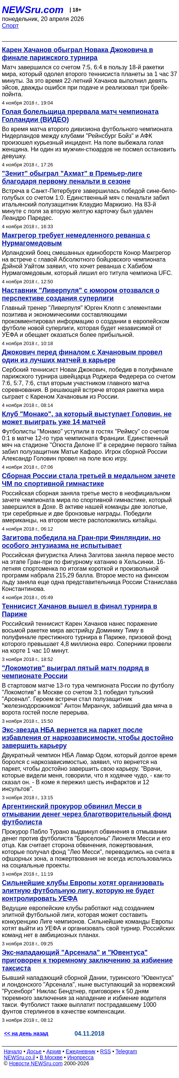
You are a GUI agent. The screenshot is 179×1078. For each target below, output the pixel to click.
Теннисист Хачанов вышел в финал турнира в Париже (79, 610)
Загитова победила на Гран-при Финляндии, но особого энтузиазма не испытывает (81, 541)
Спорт (10, 25)
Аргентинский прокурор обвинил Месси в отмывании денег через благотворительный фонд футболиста (86, 814)
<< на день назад (26, 1033)
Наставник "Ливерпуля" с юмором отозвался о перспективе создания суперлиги (81, 294)
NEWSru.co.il (19, 1057)
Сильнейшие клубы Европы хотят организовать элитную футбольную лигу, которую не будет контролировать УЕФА (83, 890)
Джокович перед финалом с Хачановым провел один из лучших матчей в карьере (82, 356)
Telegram (126, 1051)
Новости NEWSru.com (36, 1063)
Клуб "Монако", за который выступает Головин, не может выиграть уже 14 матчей (87, 418)
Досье (34, 1051)
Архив (53, 1051)
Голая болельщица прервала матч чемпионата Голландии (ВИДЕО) (80, 115)
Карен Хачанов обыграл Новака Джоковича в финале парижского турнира (77, 53)
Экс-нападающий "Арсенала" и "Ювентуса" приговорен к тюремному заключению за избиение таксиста (87, 960)
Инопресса (80, 1057)
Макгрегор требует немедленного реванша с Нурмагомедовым (76, 239)
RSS (105, 1051)
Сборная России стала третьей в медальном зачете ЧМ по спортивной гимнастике (88, 479)
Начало (13, 1051)
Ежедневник (80, 1051)
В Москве (51, 1057)
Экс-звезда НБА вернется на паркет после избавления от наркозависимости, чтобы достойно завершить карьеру (87, 737)
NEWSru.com (33, 9)
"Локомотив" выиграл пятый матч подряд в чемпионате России (75, 672)
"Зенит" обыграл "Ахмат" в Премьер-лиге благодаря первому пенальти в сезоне (72, 177)
